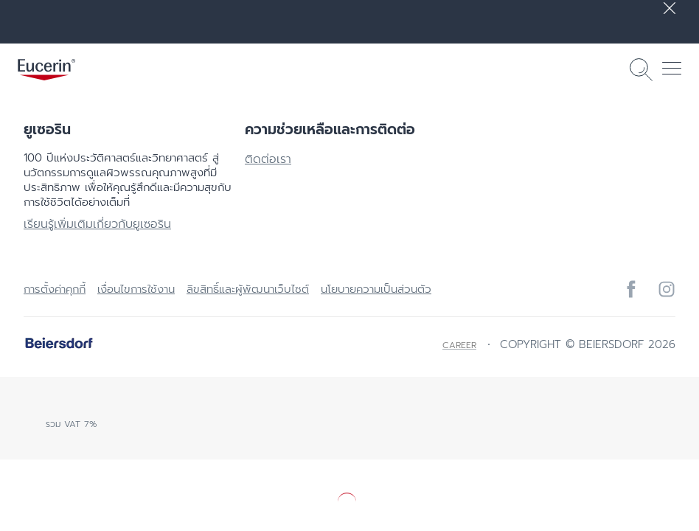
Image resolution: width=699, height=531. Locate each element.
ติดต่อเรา (268, 159)
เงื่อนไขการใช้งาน (136, 289)
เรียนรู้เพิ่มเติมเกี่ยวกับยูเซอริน (97, 224)
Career (459, 345)
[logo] (46, 69)
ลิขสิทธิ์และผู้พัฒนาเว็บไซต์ (248, 289)
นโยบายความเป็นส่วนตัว (376, 289)
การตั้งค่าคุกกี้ (55, 289)
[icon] (631, 289)
